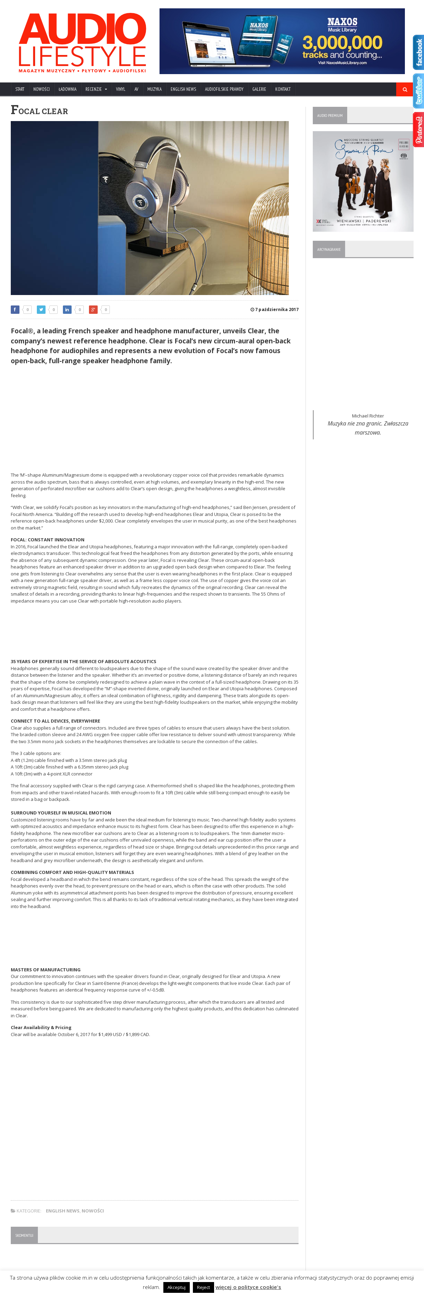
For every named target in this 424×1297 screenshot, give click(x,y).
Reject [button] (203, 1287)
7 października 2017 (275, 309)
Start (19, 89)
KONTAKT (283, 89)
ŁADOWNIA (67, 89)
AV (136, 89)
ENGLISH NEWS (183, 89)
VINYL (120, 89)
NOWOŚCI (41, 89)
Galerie (259, 89)
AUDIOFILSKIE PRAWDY (224, 89)
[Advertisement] (155, 419)
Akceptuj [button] (177, 1287)
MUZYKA (154, 89)
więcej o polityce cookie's (248, 1286)
